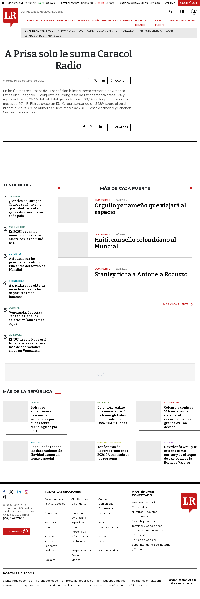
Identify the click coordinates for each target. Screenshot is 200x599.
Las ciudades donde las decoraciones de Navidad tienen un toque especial (46, 452)
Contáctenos (140, 516)
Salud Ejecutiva (108, 550)
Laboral (14, 308)
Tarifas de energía (150, 31)
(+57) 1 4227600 (13, 518)
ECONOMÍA (47, 20)
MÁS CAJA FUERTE (175, 304)
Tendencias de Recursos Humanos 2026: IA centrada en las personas (113, 452)
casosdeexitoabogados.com (21, 585)
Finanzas (50, 527)
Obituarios (78, 541)
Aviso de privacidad (144, 521)
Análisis (102, 498)
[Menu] (24, 20)
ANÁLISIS (128, 20)
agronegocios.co (47, 580)
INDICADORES (178, 20)
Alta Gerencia (80, 498)
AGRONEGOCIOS (111, 20)
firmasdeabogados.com (112, 580)
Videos (75, 559)
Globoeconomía (108, 527)
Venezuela (127, 31)
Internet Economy (109, 442)
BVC (81, 31)
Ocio (101, 541)
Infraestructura (80, 536)
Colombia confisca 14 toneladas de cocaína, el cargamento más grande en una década (179, 417)
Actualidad (171, 402)
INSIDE (191, 20)
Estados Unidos (34, 36)
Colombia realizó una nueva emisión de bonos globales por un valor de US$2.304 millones (112, 415)
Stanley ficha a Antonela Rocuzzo (141, 274)
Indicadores (52, 536)
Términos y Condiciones (147, 525)
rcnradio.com (114, 585)
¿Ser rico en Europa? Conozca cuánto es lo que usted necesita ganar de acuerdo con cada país (26, 208)
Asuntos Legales (55, 503)
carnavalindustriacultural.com (62, 585)
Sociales (50, 559)
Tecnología (16, 281)
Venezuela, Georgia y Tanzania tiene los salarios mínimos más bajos (26, 318)
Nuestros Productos (144, 511)
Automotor (17, 227)
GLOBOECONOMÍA (89, 20)
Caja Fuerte (78, 503)
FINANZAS (33, 20)
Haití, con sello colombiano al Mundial (135, 243)
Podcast (50, 550)
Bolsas (35, 402)
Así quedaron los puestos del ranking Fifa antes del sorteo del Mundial (27, 264)
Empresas (51, 522)
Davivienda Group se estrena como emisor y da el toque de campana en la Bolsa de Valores (180, 454)
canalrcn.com (93, 585)
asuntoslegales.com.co (17, 580)
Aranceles (54, 36)
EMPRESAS (62, 20)
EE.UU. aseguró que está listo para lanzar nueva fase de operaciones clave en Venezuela (28, 345)
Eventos (103, 522)
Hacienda (14, 196)
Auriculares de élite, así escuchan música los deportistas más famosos (27, 291)
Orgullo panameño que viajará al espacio (140, 209)
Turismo (36, 442)
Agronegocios (54, 498)
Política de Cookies (144, 539)
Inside (102, 536)
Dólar (169, 31)
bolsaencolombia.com (146, 580)
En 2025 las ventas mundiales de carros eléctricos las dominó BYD (26, 237)
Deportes (15, 253)
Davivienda (68, 31)
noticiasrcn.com (137, 585)
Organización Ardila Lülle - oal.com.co (183, 581)
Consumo (51, 513)
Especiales (78, 522)
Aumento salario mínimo (102, 31)
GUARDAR (119, 80)
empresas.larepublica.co (77, 580)
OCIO (73, 20)
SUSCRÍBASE (189, 3)
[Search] (170, 12)
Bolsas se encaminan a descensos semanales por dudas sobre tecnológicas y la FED (44, 419)
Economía (104, 513)
